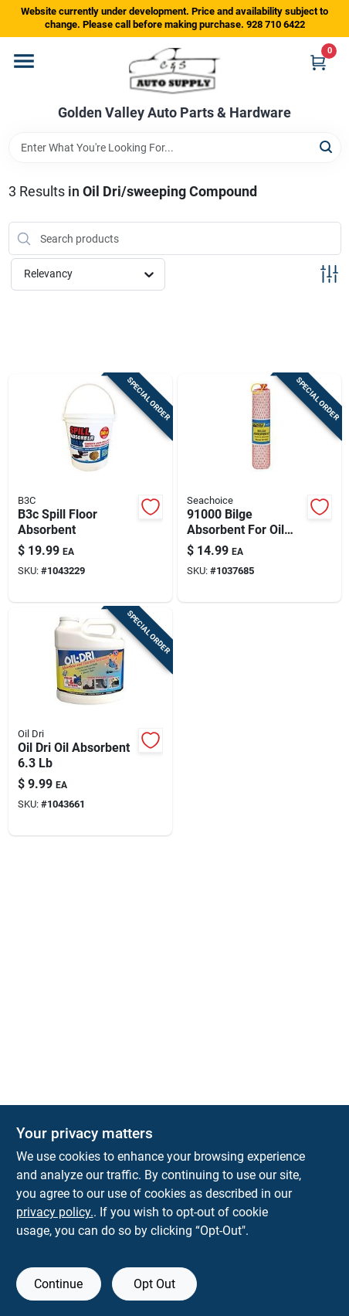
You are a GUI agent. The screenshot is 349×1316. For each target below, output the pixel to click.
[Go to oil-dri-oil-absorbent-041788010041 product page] (90, 721)
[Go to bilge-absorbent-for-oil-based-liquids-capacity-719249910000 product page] (259, 488)
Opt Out (154, 1284)
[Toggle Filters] (329, 274)
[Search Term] (174, 147)
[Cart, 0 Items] (318, 62)
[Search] (327, 146)
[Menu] (24, 61)
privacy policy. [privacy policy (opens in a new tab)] (54, 1212)
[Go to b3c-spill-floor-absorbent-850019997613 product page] (90, 488)
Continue (58, 1284)
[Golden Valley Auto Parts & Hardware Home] (175, 71)
